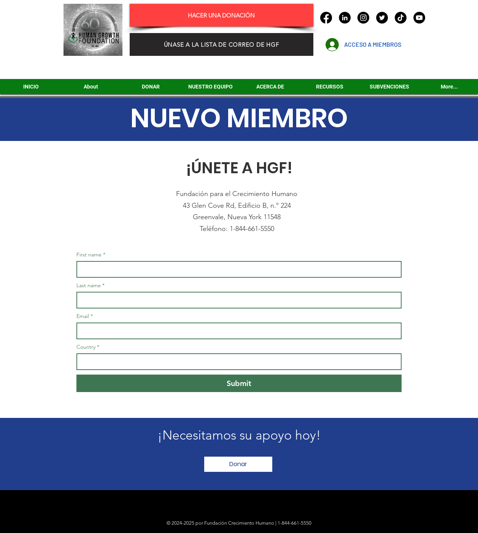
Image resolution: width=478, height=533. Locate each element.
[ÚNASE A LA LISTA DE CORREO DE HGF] (221, 44)
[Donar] (238, 464)
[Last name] (236, 300)
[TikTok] (401, 18)
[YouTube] (419, 18)
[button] (389, 86)
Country (87, 347)
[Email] (236, 330)
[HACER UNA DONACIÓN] (221, 15)
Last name (90, 285)
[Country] (236, 361)
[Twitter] (382, 18)
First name (90, 254)
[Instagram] (363, 18)
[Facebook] (326, 18)
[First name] (236, 269)
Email (84, 316)
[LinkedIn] (345, 18)
